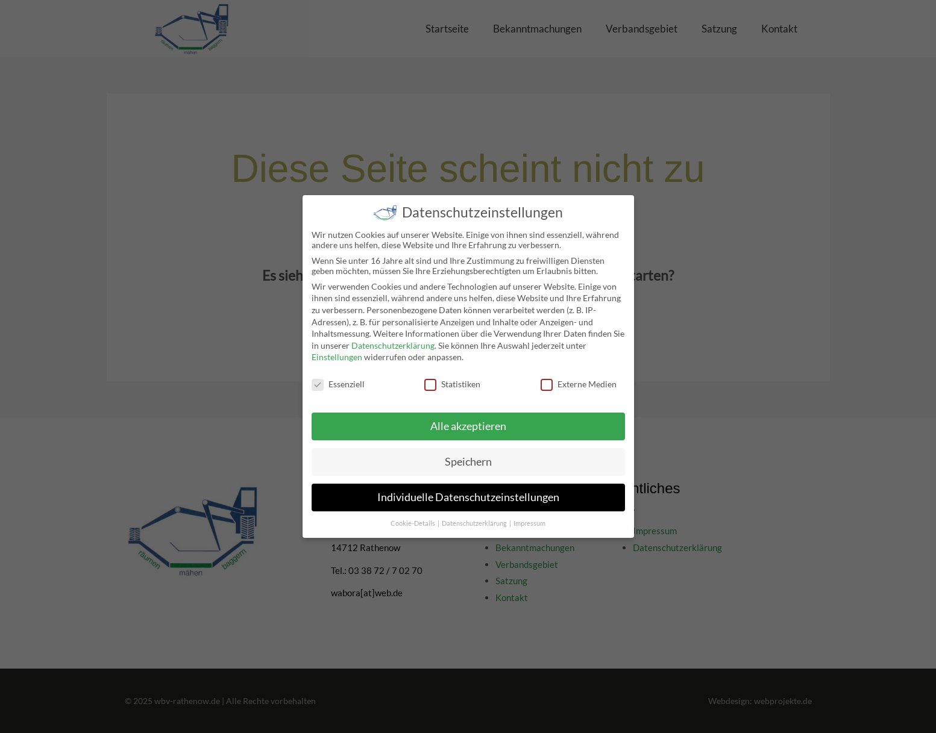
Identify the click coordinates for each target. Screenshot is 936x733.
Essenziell (338, 375)
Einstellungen (337, 349)
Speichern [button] (468, 453)
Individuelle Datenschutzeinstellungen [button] (468, 488)
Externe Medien (579, 375)
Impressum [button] (529, 515)
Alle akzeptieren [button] (468, 417)
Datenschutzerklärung (393, 337)
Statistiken (452, 375)
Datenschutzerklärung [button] (475, 515)
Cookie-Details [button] (413, 515)
